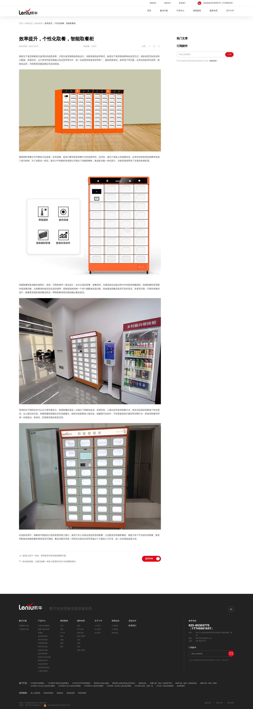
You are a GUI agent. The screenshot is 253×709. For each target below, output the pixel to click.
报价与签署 (81, 636)
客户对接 (80, 629)
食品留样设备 (43, 636)
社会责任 (98, 633)
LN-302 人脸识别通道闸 (164, 686)
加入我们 (98, 629)
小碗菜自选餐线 (43, 626)
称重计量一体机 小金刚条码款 (186, 683)
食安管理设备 (43, 640)
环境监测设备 (43, 643)
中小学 (62, 633)
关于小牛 (230, 11)
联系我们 (182, 3)
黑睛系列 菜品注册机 (101, 683)
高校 (61, 629)
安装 (78, 643)
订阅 (229, 54)
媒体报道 (39, 23)
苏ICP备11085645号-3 (33, 705)
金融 (61, 640)
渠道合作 (167, 3)
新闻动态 (153, 3)
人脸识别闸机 (43, 671)
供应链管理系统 (43, 667)
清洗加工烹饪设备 (44, 657)
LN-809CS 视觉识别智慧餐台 (58, 683)
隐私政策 (208, 703)
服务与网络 (81, 650)
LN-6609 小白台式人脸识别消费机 (43, 686)
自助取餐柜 (181, 686)
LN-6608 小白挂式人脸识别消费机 (119, 686)
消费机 (40, 633)
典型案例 (197, 11)
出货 (78, 640)
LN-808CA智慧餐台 (38, 683)
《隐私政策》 (213, 61)
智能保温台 (143, 683)
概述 (78, 626)
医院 (61, 636)
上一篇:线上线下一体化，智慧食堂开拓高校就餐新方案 (42, 556)
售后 (78, 646)
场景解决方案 (24, 626)
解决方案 (164, 11)
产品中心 (180, 11)
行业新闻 (115, 629)
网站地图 (231, 703)
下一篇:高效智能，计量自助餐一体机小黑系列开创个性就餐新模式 (47, 561)
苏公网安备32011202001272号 (57, 705)
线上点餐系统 (35, 693)
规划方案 (80, 633)
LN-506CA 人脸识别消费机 (93, 686)
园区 (61, 646)
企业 (61, 626)
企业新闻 (115, 626)
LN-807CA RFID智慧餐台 (81, 683)
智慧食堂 (60, 693)
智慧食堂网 (70, 693)
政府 (61, 643)
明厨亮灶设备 (43, 646)
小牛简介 (98, 626)
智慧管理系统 (48, 693)
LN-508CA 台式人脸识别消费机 (69, 686)
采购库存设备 (43, 650)
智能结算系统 (43, 660)
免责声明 (219, 703)
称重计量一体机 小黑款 (208, 683)
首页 (149, 11)
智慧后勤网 (82, 693)
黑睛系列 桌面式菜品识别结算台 (123, 683)
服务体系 (214, 11)
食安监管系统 (43, 664)
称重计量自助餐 (43, 629)
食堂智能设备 (43, 653)
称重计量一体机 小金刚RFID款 (161, 683)
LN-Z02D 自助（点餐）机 (144, 686)
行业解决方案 (24, 629)
